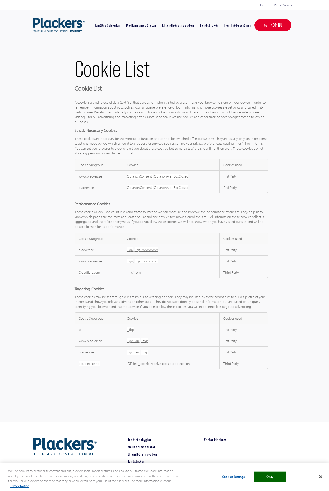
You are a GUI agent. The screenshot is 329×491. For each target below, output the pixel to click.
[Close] (320, 479)
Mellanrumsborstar (141, 25)
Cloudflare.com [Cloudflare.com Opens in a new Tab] (89, 272)
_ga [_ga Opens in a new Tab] (130, 249)
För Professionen (238, 25)
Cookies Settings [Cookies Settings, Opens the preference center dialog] (233, 479)
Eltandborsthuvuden (178, 25)
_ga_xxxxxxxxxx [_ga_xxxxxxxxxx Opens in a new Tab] (146, 249)
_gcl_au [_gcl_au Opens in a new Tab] (133, 340)
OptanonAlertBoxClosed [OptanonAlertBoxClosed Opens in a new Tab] (171, 176)
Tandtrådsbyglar (108, 25)
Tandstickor (209, 25)
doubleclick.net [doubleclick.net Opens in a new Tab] (89, 363)
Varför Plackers (283, 5)
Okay (269, 479)
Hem (263, 5)
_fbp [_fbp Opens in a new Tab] (130, 329)
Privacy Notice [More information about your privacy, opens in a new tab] (19, 488)
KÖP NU (276, 25)
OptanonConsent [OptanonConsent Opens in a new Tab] (140, 176)
